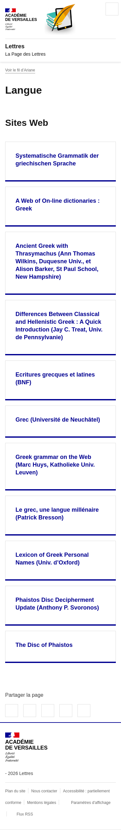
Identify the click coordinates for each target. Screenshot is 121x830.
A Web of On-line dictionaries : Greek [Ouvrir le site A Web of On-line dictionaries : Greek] (57, 205)
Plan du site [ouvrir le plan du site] (15, 791)
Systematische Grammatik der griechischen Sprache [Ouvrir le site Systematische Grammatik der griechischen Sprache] (57, 160)
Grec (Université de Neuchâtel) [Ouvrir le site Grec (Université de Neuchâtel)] (57, 419)
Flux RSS (24, 814)
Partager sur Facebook (11, 710)
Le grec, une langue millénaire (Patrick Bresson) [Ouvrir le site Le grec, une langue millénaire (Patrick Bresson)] (57, 514)
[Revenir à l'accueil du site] (26, 747)
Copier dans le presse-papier (83, 710)
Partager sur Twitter (29, 710)
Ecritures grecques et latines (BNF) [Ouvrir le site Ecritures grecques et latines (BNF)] (55, 378)
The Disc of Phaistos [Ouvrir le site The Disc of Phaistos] (44, 645)
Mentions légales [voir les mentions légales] (41, 802)
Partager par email (65, 710)
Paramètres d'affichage (91, 802)
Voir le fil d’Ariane (20, 70)
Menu (112, 9)
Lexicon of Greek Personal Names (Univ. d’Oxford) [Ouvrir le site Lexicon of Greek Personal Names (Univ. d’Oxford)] (52, 559)
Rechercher (93, 9)
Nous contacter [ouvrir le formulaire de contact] (44, 791)
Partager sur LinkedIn (47, 710)
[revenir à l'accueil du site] (60, 46)
